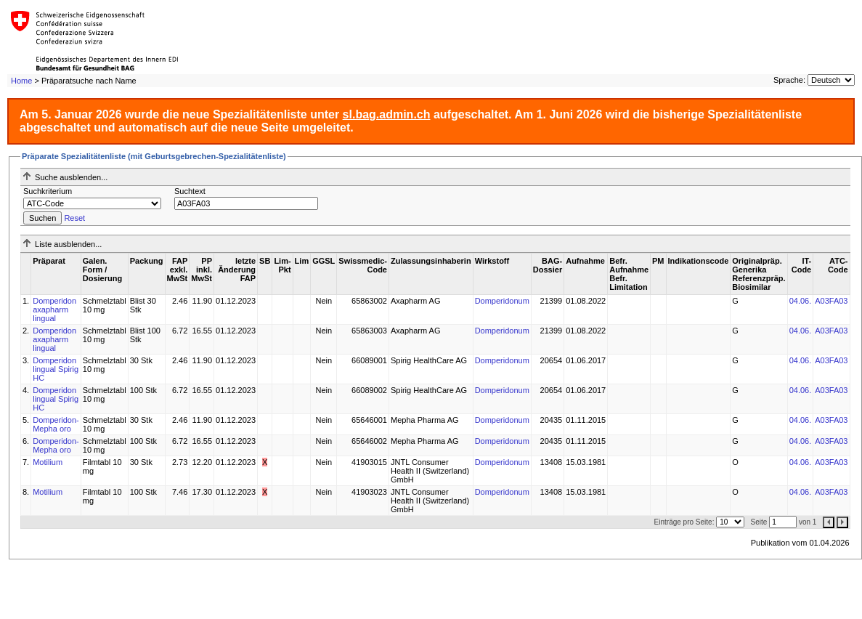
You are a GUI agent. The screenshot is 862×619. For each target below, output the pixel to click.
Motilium (47, 462)
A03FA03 (831, 300)
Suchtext (190, 191)
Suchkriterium (47, 191)
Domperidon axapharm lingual (54, 309)
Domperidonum (502, 300)
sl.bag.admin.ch (387, 114)
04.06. (800, 300)
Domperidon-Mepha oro (56, 424)
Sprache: (789, 80)
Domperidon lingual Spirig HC (55, 369)
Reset (74, 218)
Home (21, 80)
